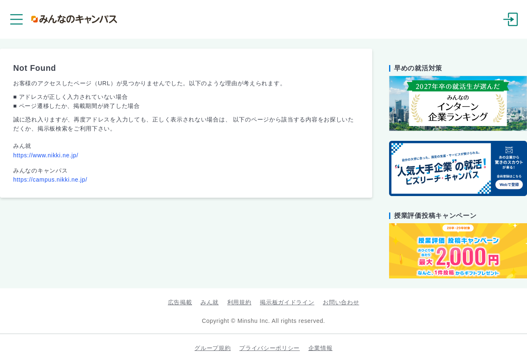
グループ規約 (212, 348)
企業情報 (320, 348)
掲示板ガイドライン (287, 302)
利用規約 (239, 302)
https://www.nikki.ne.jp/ (45, 155)
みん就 (210, 302)
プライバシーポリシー (269, 348)
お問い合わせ (341, 302)
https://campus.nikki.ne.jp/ (50, 179)
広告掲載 (180, 302)
